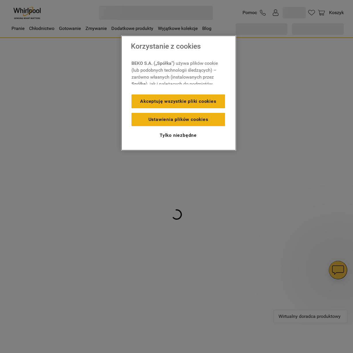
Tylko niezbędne (178, 135)
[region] (178, 93)
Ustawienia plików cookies (178, 119)
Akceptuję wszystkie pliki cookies (178, 101)
